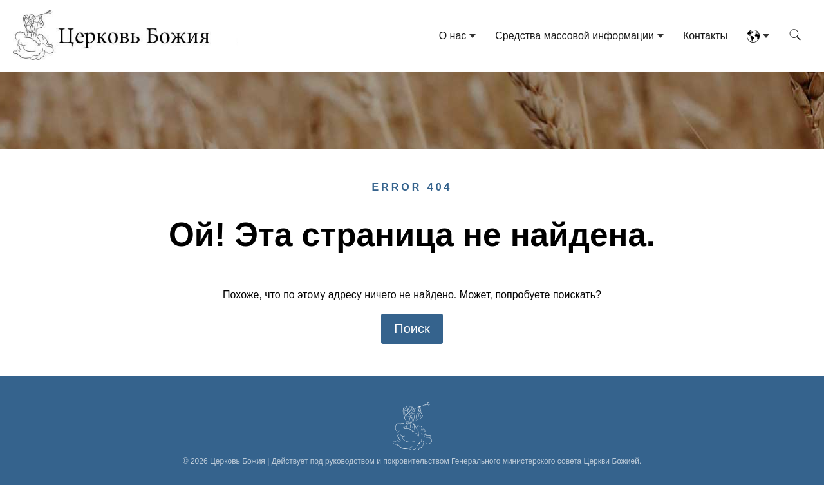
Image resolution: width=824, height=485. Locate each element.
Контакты (705, 35)
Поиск (411, 328)
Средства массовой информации (574, 35)
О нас (453, 35)
